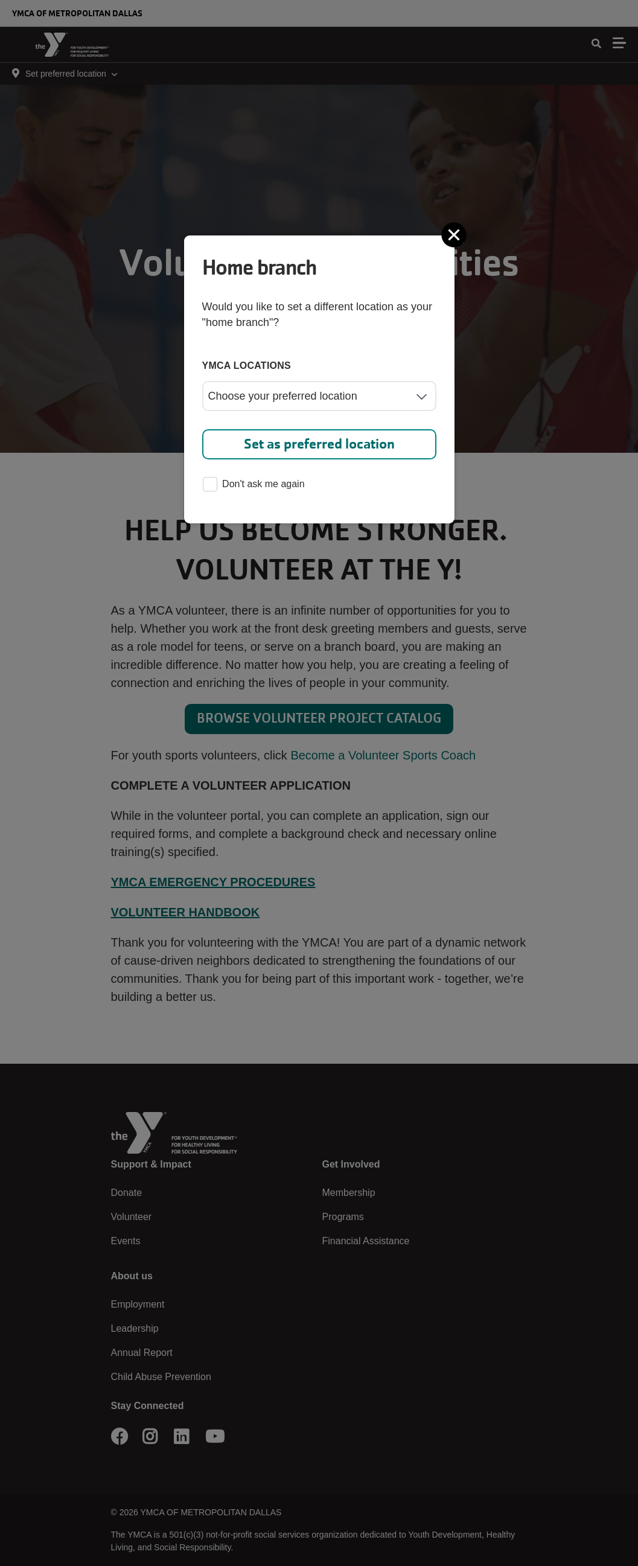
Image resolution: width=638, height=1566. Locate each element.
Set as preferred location (319, 444)
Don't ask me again (253, 485)
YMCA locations (247, 365)
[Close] (455, 234)
